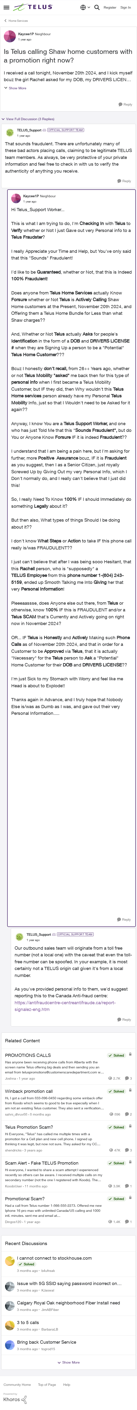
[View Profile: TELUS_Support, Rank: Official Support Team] (10, 132)
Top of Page (47, 1384)
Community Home (17, 1384)
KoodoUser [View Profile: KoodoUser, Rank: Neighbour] (13, 1186)
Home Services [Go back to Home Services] (16, 21)
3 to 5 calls (28, 1322)
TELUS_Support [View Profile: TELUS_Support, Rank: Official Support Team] (29, 130)
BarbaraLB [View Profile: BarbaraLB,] (49, 1329)
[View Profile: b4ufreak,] (10, 1261)
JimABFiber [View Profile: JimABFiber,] (50, 1310)
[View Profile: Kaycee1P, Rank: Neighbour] (10, 36)
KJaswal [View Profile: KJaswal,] (47, 1290)
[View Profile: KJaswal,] (10, 1286)
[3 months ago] (27, 1270)
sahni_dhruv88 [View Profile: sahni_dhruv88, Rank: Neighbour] (16, 1114)
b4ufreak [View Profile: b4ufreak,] (48, 1271)
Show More (15, 88)
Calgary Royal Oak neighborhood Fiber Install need (68, 1302)
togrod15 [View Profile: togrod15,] (48, 1349)
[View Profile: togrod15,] (10, 1345)
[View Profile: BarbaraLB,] (10, 1325)
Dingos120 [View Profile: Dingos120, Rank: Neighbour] (13, 1222)
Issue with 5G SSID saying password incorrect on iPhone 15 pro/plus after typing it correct (67, 1283)
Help (66, 1384)
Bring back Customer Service (46, 1342)
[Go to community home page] (33, 7)
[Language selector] (85, 7)
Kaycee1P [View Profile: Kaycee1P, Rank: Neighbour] (26, 34)
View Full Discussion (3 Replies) (27, 119)
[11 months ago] (35, 1185)
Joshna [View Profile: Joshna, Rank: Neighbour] (10, 1078)
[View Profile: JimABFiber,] (10, 1306)
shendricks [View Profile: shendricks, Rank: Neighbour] (13, 1150)
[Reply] (125, 104)
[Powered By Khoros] (68, 1398)
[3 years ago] (32, 1150)
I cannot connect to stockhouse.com (54, 1258)
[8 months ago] (39, 1114)
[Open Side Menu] (6, 7)
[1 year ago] (26, 1078)
